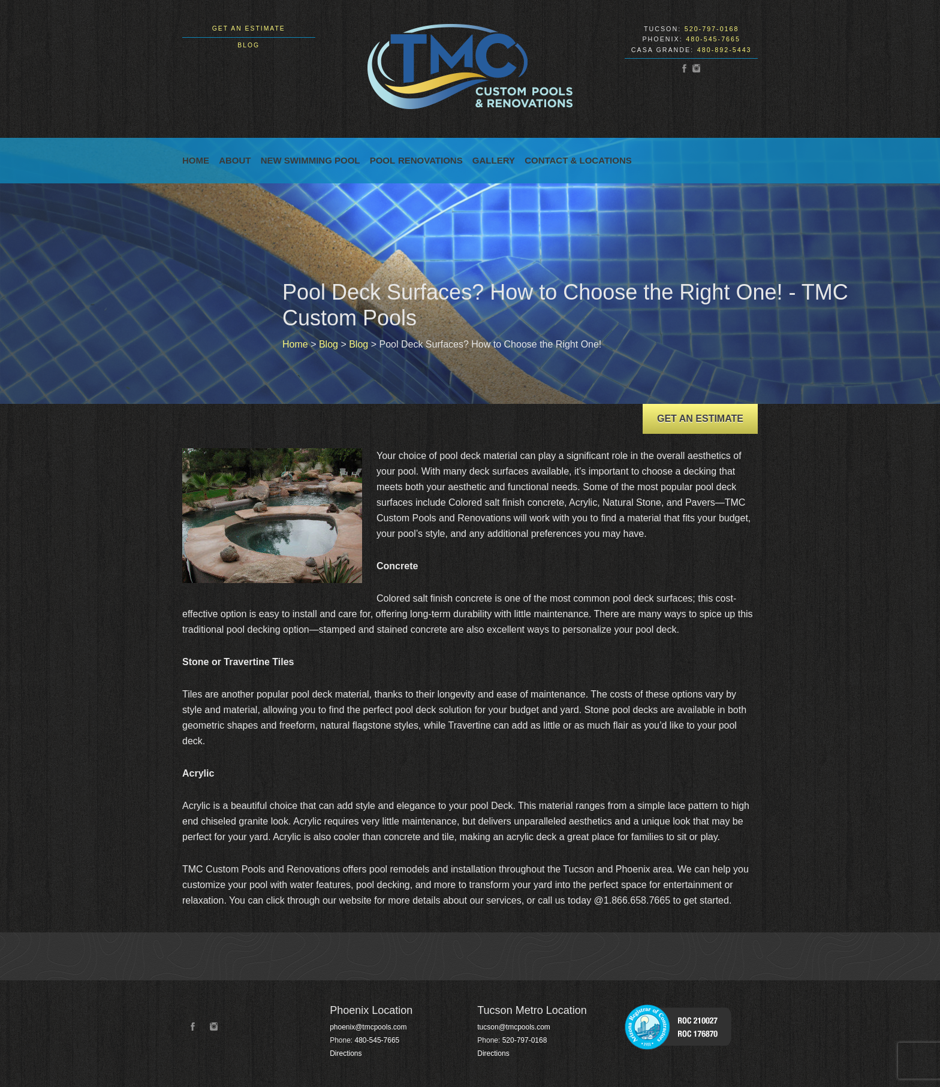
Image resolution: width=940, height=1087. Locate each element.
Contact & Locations (578, 160)
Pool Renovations (416, 160)
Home (195, 160)
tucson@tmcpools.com (513, 1027)
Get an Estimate (248, 28)
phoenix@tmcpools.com (368, 1027)
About (235, 160)
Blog (248, 45)
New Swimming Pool (310, 160)
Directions (345, 1053)
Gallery (493, 160)
